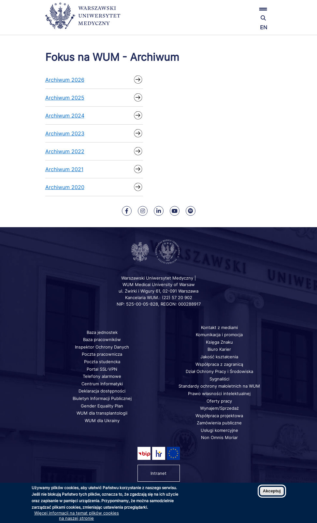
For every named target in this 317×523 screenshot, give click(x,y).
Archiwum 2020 (64, 187)
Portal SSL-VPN (102, 369)
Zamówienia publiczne (219, 422)
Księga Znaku (219, 342)
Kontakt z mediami (219, 327)
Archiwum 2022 (64, 151)
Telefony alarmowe (102, 376)
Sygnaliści (219, 378)
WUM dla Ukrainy (102, 420)
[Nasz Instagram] (143, 211)
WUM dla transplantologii (102, 413)
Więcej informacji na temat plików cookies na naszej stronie (76, 515)
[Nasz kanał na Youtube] (175, 211)
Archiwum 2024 (64, 115)
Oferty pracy (219, 401)
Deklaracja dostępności (102, 390)
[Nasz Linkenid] (159, 211)
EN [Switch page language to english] (263, 27)
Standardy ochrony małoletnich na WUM (219, 386)
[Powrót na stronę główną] (82, 19)
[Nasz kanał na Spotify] (190, 211)
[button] (234, 9)
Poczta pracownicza (102, 354)
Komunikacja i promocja (219, 334)
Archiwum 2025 (64, 97)
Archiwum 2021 (64, 169)
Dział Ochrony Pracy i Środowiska (219, 371)
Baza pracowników (102, 339)
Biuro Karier (219, 349)
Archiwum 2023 (64, 133)
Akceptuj (272, 491)
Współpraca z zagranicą (219, 364)
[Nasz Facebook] (127, 211)
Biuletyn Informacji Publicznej (102, 398)
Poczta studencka (102, 361)
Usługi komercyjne (219, 430)
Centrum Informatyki (102, 383)
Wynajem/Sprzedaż (219, 408)
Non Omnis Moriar (219, 437)
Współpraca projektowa (219, 415)
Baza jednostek (102, 332)
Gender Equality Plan (102, 405)
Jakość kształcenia (219, 356)
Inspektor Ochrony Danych (102, 347)
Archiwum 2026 (64, 79)
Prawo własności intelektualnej (219, 393)
